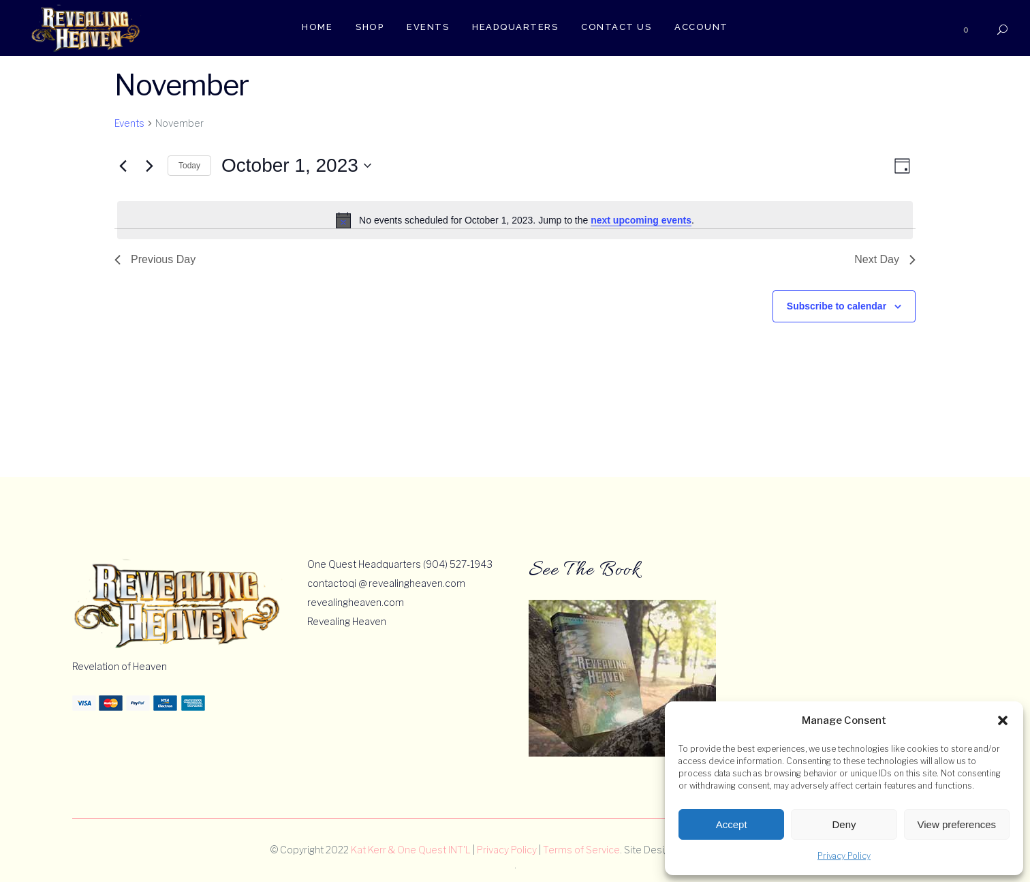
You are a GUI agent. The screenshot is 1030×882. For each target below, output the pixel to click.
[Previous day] (122, 165)
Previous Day (155, 259)
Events (129, 123)
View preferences (957, 824)
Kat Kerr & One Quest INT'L (411, 849)
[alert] (515, 220)
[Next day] (149, 165)
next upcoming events (641, 220)
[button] (1003, 720)
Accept (731, 824)
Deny (844, 824)
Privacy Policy (844, 856)
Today (189, 165)
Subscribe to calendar (836, 306)
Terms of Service (581, 849)
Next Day (885, 259)
